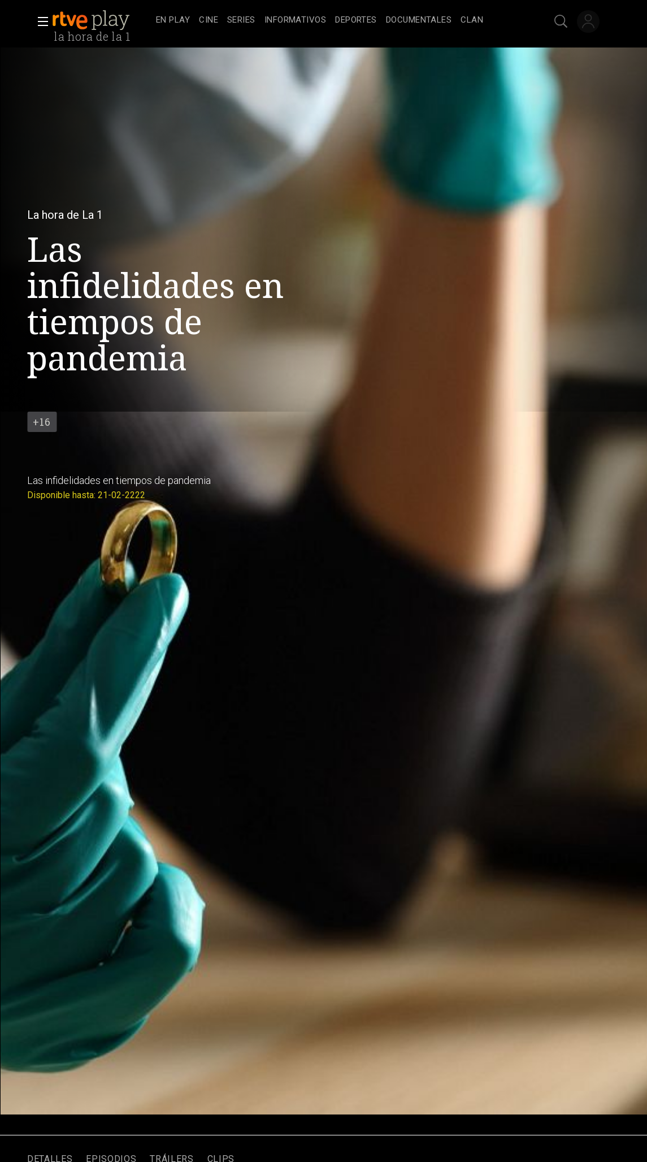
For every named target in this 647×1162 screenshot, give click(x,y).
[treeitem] (173, 20)
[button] (39, 21)
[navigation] (335, 20)
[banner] (101, 20)
